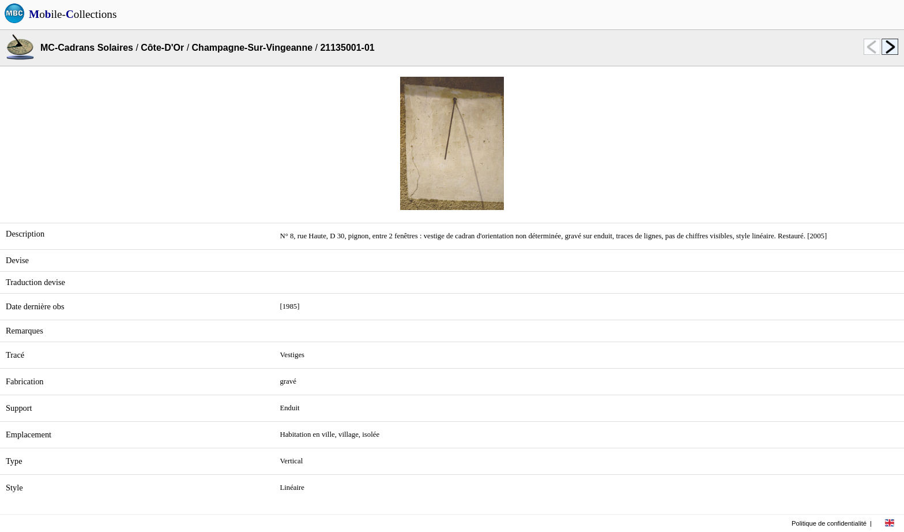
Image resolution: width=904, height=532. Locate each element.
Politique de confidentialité (829, 523)
